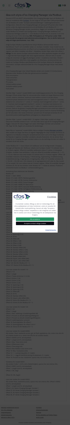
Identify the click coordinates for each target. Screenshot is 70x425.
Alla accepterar (35, 219)
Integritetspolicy (50, 230)
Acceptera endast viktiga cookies (35, 223)
